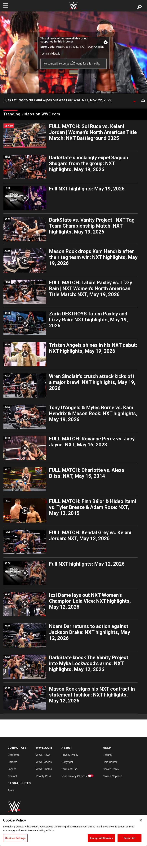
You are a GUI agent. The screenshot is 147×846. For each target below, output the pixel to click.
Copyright (67, 762)
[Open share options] (143, 100)
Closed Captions (112, 776)
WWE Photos (44, 769)
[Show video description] (134, 100)
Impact (12, 769)
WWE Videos (44, 762)
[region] (73, 830)
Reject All (129, 838)
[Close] (141, 820)
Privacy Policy (69, 754)
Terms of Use (69, 769)
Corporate (14, 754)
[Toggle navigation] (5, 5)
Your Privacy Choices (74, 776)
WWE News (43, 754)
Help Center (110, 762)
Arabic (11, 790)
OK (73, 62)
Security (108, 754)
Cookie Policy (111, 769)
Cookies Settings (15, 838)
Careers (12, 762)
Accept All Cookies (101, 838)
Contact (12, 776)
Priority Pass (43, 776)
